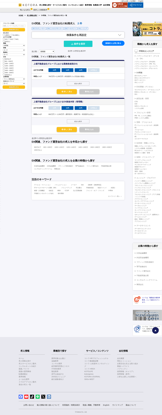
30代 (10, 39)
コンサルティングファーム (43, 170)
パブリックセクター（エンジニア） (147, 66)
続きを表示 (78, 83)
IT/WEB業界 (56, 369)
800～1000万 (8, 61)
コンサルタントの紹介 (27, 366)
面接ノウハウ (24, 369)
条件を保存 (78, 44)
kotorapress (88, 374)
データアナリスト (141, 233)
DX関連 (139, 73)
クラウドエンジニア (141, 199)
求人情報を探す (32, 15)
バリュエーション (61, 186)
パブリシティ (122, 369)
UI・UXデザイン (140, 173)
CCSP (67, 191)
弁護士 (113, 189)
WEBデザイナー (140, 167)
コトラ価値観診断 (91, 361)
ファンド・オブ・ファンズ (95, 191)
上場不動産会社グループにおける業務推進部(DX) (56, 64)
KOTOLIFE (88, 371)
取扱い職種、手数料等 (91, 405)
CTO (136, 102)
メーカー (74, 186)
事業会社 (57, 170)
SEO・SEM (138, 171)
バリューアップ (66, 189)
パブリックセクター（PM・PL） (146, 64)
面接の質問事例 (25, 371)
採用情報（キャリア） (126, 371)
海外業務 (61, 194)
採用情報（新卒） (124, 374)
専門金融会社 (79, 167)
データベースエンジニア (143, 203)
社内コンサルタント (141, 106)
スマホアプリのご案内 (27, 382)
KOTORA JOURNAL (92, 377)
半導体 (110, 191)
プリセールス (139, 130)
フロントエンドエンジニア (144, 185)
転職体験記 (23, 374)
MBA (59, 191)
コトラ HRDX (89, 369)
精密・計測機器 (39, 191)
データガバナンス (141, 231)
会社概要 (120, 358)
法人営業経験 (77, 191)
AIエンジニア (82, 28)
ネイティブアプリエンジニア (144, 201)
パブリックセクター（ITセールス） (146, 68)
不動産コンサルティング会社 (44, 194)
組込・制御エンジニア (142, 219)
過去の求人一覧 (25, 384)
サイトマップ (117, 405)
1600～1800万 (8, 70)
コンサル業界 (56, 364)
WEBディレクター (141, 169)
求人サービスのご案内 (27, 364)
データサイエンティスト (143, 229)
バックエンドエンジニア (143, 188)
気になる (95, 92)
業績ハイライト (123, 366)
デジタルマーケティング (143, 165)
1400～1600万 (8, 68)
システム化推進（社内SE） (144, 148)
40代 (16, 39)
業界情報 (22, 377)
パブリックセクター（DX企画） (145, 62)
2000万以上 (7, 75)
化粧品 (51, 191)
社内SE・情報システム (145, 143)
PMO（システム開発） (142, 118)
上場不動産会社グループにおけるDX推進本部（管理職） (59, 102)
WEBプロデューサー (141, 162)
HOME (21, 15)
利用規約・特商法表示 (71, 405)
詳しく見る (61, 92)
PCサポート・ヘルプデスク (144, 150)
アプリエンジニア (141, 221)
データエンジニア (141, 206)
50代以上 (6, 41)
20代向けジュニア (58, 377)
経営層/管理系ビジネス (60, 366)
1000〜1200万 (59, 148)
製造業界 (54, 371)
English (140, 1)
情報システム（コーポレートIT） (146, 146)
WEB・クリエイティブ (145, 157)
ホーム (21, 358)
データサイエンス (143, 226)
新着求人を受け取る (113, 43)
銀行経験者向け (57, 379)
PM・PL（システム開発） (143, 116)
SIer (82, 186)
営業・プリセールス (144, 122)
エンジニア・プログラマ (146, 178)
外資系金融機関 (39, 167)
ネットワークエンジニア (143, 210)
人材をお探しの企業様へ (129, 1)
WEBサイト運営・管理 (142, 153)
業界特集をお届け (58, 358)
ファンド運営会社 (93, 167)
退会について (131, 405)
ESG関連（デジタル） (145, 87)
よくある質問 (24, 379)
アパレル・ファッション (42, 186)
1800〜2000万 (107, 148)
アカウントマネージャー (143, 132)
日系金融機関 (51, 167)
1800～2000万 (8, 72)
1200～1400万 (8, 66)
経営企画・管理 (142, 99)
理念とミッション (124, 361)
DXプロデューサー (39, 28)
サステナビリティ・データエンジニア (147, 90)
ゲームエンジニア (141, 217)
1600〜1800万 (95, 148)
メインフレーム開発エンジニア (145, 183)
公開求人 (6, 35)
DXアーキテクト (70, 28)
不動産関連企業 (106, 167)
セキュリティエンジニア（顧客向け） (147, 214)
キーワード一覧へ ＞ (115, 197)
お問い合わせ (28, 405)
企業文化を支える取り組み (127, 364)
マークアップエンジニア (143, 160)
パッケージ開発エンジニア (144, 181)
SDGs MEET (89, 379)
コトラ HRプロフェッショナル (96, 358)
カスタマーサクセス (141, 139)
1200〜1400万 (71, 148)
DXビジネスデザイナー (55, 28)
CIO (136, 104)
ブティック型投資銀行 (65, 167)
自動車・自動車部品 (94, 186)
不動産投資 (90, 189)
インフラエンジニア (141, 208)
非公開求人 (15, 35)
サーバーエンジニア (141, 212)
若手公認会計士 (57, 374)
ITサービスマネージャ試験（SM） (45, 189)
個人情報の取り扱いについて (48, 405)
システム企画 (139, 108)
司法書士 (79, 189)
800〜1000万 (47, 148)
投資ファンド (102, 189)
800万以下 (7, 59)
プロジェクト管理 (143, 113)
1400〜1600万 (83, 148)
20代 (5, 39)
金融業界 (54, 361)
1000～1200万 (8, 63)
